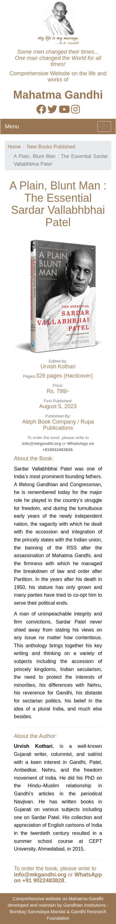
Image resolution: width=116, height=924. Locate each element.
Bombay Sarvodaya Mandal (37, 911)
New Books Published (51, 146)
